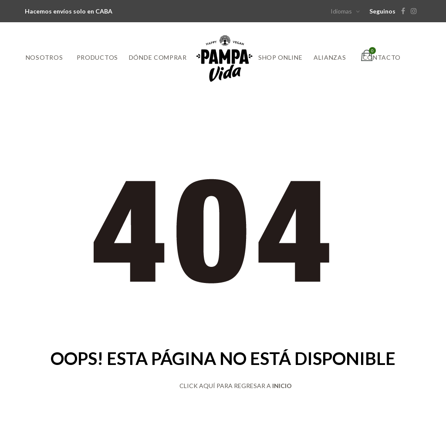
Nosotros (44, 57)
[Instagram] (416, 11)
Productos (97, 57)
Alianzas (330, 57)
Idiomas (341, 11)
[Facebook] (405, 11)
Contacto (382, 57)
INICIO (282, 385)
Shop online (280, 57)
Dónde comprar (158, 57)
